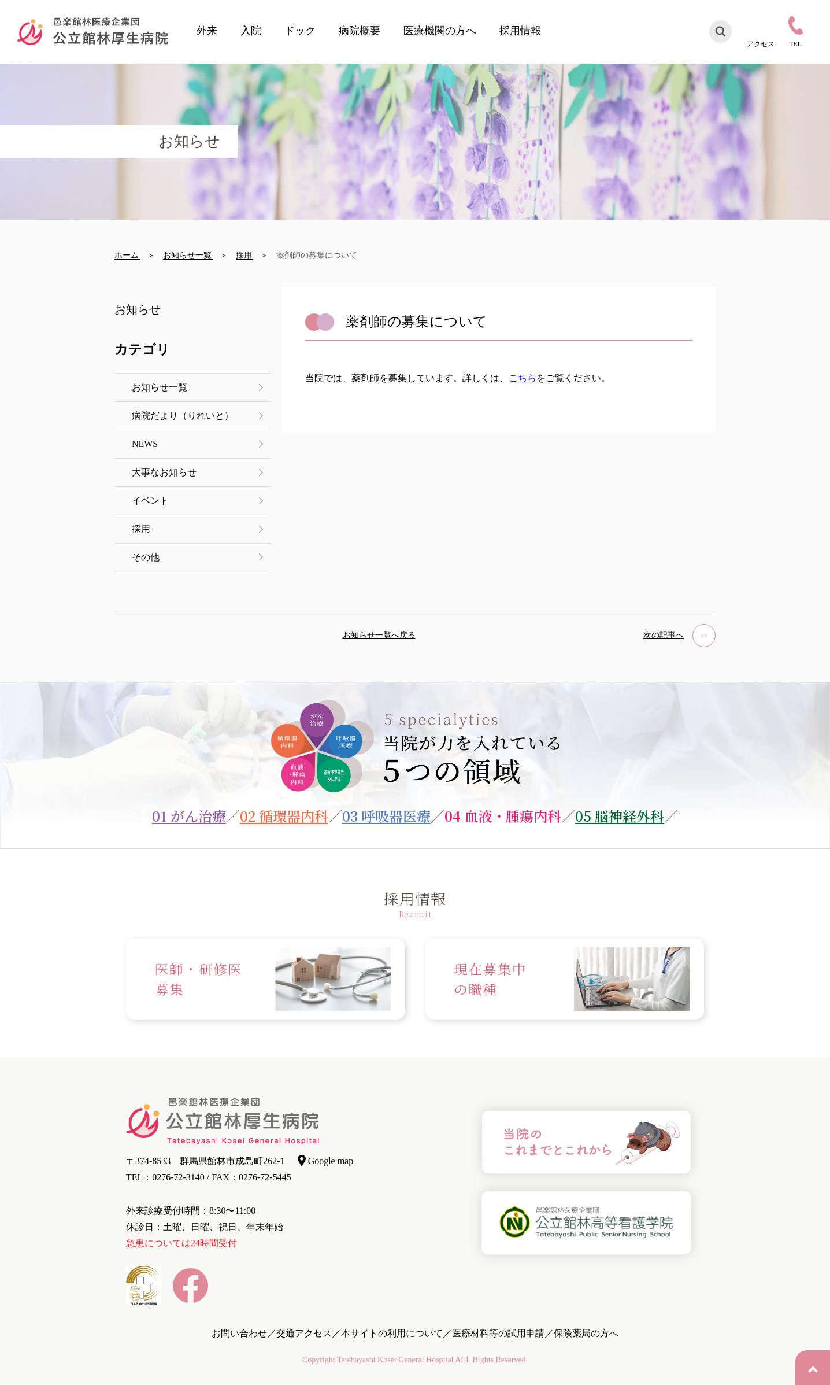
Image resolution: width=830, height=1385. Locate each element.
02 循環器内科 (284, 816)
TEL (795, 43)
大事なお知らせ (164, 472)
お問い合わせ (239, 1333)
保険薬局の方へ (586, 1333)
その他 (146, 557)
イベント (150, 500)
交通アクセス (304, 1333)
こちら (522, 378)
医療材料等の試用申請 (498, 1333)
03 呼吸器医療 (386, 816)
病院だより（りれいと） (183, 415)
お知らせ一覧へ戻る (379, 635)
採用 (141, 529)
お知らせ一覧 (159, 387)
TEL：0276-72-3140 (165, 1177)
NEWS (145, 444)
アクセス (761, 43)
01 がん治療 (189, 816)
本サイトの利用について (392, 1333)
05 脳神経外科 (619, 816)
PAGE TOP (812, 1367)
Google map (331, 1161)
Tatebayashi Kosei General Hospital (395, 1360)
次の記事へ (663, 635)
